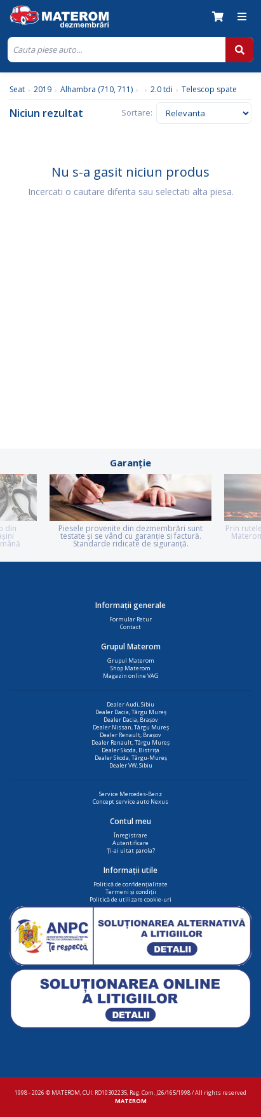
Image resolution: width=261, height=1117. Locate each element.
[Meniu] (242, 16)
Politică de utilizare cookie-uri (130, 899)
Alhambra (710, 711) (96, 89)
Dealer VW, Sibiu (130, 765)
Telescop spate (209, 89)
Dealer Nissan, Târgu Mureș (131, 727)
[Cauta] (116, 50)
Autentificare (130, 843)
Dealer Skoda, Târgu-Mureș (131, 758)
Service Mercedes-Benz (130, 794)
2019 (42, 89)
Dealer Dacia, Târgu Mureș (130, 712)
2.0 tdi (162, 89)
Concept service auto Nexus (130, 801)
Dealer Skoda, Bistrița (130, 750)
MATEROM (131, 1101)
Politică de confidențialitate (130, 884)
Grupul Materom (130, 660)
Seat (17, 89)
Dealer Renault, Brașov (130, 735)
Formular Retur (130, 619)
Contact (130, 627)
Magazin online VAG (131, 676)
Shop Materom (130, 668)
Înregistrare (130, 835)
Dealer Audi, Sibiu (130, 704)
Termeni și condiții (130, 892)
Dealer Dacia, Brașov (131, 719)
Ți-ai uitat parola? (131, 850)
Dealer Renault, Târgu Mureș (130, 742)
